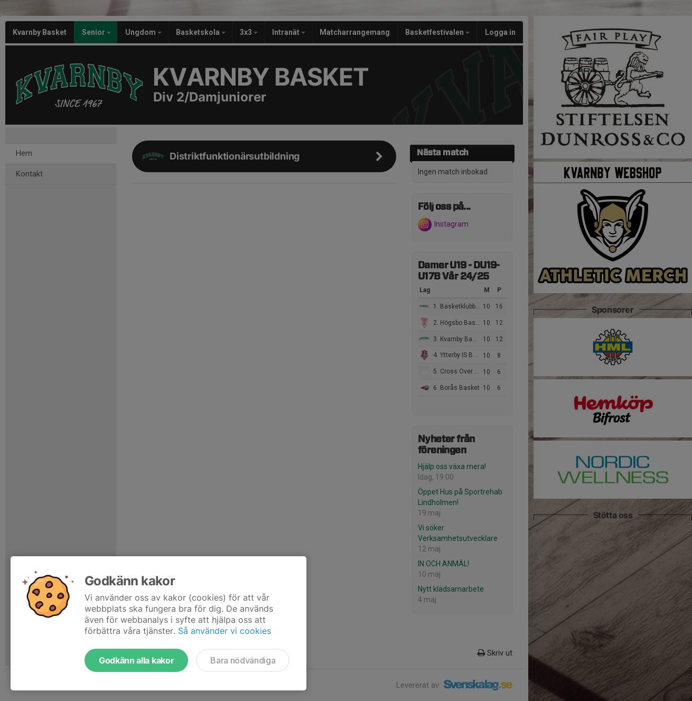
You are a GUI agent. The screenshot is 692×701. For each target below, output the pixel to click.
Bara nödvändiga (242, 660)
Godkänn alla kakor (136, 660)
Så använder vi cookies (224, 630)
